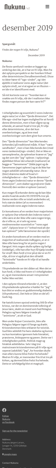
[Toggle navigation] (47, 7)
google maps (9, 454)
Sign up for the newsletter (15, 431)
